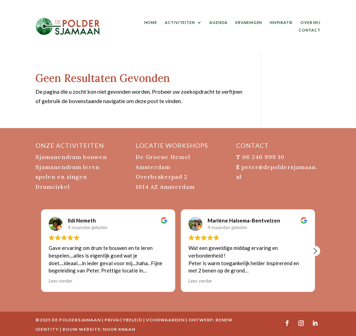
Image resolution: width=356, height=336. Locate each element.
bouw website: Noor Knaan (99, 329)
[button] (315, 251)
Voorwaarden (165, 319)
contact (310, 30)
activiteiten (180, 22)
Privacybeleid (123, 319)
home (150, 22)
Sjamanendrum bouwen (71, 156)
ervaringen (248, 22)
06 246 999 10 (263, 156)
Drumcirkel (52, 186)
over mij (310, 22)
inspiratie (281, 22)
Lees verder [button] (60, 281)
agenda (218, 22)
